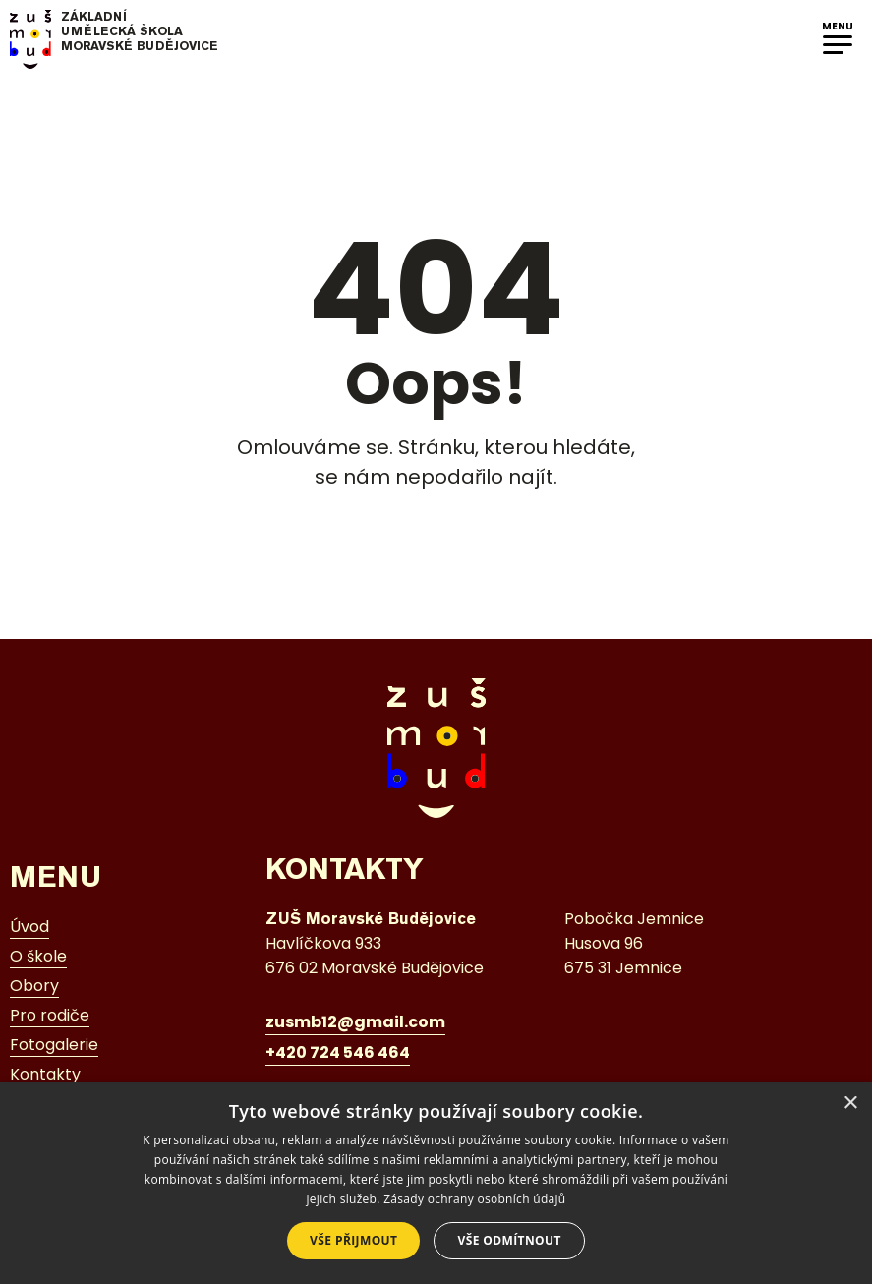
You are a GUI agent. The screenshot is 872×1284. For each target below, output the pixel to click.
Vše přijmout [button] (353, 1240)
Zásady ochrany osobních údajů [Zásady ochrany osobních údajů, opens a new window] (474, 1199)
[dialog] (436, 1183)
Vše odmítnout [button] (508, 1240)
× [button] (850, 1103)
